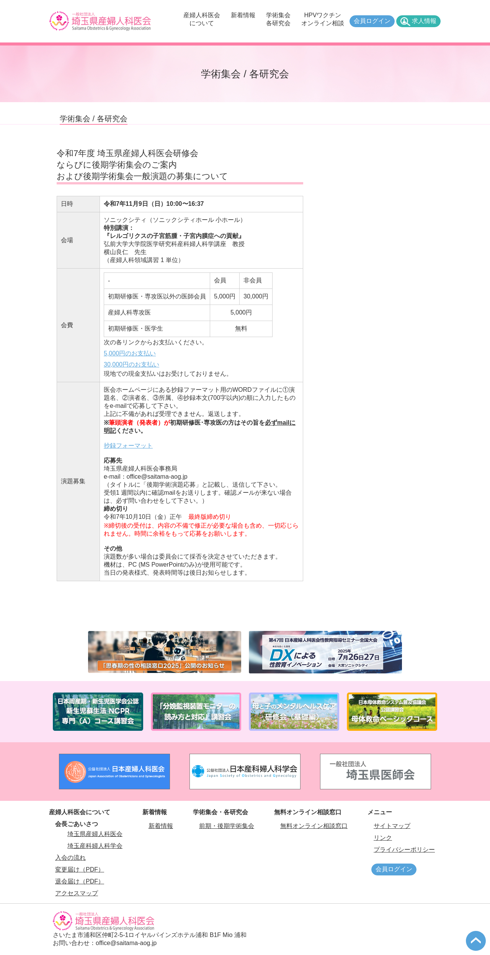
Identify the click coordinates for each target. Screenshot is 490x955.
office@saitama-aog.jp (126, 943)
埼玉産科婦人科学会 (94, 846)
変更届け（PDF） (79, 869)
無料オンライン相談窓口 (314, 826)
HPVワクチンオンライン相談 (322, 19)
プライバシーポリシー (404, 849)
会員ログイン (372, 21)
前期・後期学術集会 (226, 826)
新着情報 (243, 15)
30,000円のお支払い (131, 364)
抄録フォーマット (128, 445)
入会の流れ (70, 857)
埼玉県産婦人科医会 (94, 834)
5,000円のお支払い (130, 353)
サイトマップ (392, 826)
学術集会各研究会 (278, 19)
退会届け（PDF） (79, 881)
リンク (383, 837)
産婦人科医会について (201, 19)
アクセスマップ (76, 893)
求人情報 (424, 21)
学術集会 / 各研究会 (93, 118)
